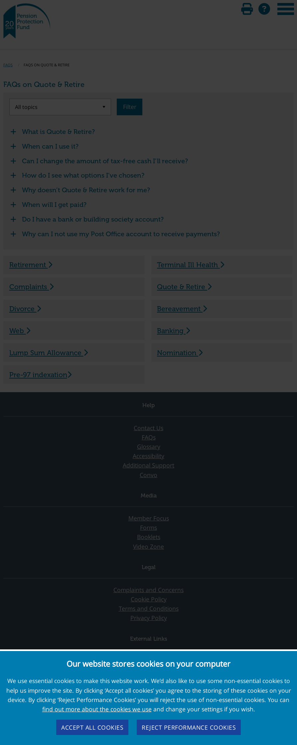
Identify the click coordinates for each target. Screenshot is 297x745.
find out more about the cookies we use (97, 709)
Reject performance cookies (189, 727)
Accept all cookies (92, 727)
